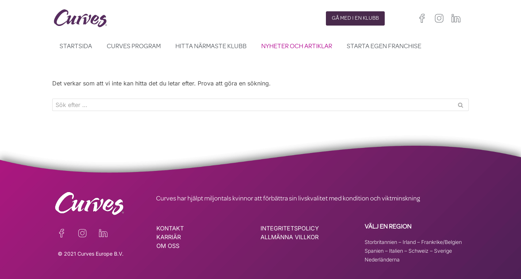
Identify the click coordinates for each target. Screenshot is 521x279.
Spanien (374, 251)
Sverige (443, 251)
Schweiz (418, 251)
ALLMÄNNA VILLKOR (289, 237)
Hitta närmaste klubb (211, 46)
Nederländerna (382, 259)
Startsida (76, 46)
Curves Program (134, 46)
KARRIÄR (168, 237)
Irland (409, 242)
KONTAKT (170, 228)
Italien (396, 251)
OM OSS (167, 245)
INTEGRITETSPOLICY (289, 228)
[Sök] (252, 105)
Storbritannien (381, 242)
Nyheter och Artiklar (296, 46)
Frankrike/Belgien (441, 242)
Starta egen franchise (384, 46)
